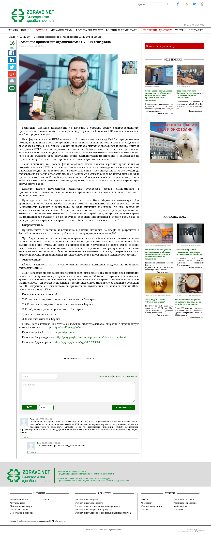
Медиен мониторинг (152, 506)
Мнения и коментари (121, 30)
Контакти (196, 30)
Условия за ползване (183, 499)
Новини (26, 30)
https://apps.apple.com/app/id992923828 (77, 342)
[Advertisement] (144, 14)
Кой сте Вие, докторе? (156, 30)
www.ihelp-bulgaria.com (61, 332)
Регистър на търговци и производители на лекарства (103, 512)
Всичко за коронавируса (161, 46)
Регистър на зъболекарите (89, 503)
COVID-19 (41, 30)
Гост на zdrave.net (89, 30)
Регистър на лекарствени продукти (93, 509)
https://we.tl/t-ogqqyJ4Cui (67, 327)
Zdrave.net (89, 530)
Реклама (145, 509)
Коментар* (78, 392)
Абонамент (146, 503)
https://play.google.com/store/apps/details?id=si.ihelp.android (91, 337)
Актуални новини (19, 499)
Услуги (180, 30)
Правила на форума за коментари (117, 376)
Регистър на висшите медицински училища (97, 506)
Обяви (46, 499)
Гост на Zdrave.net (19, 509)
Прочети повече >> (165, 113)
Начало (12, 30)
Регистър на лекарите (86, 499)
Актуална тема (61, 30)
